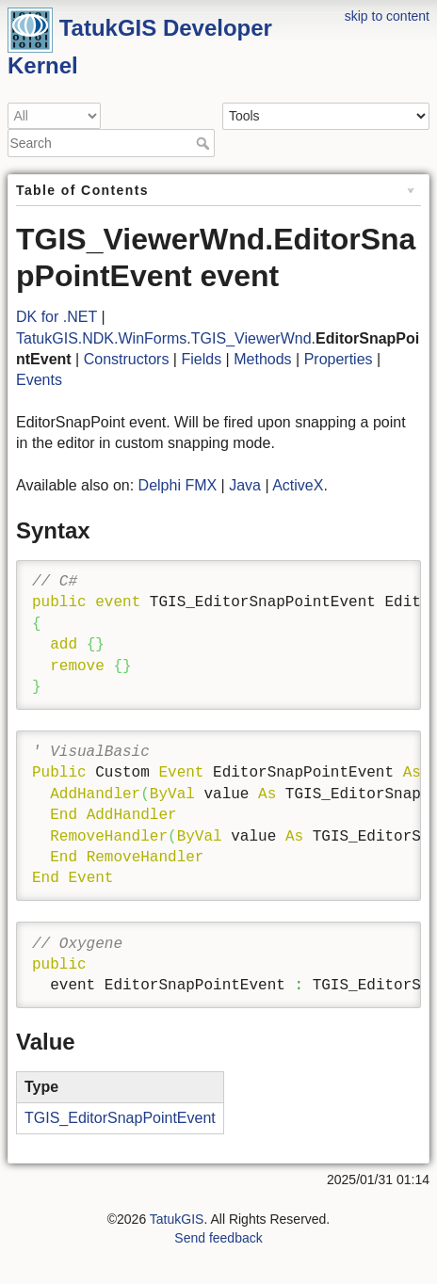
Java (245, 485)
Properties (338, 359)
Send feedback (218, 1237)
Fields (201, 359)
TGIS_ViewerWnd (251, 338)
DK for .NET (56, 317)
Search (205, 143)
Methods (262, 359)
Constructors (127, 359)
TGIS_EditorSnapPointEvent (120, 1118)
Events (39, 380)
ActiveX (297, 485)
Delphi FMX (178, 485)
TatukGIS (177, 1219)
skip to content (387, 16)
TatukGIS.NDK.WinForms (101, 338)
